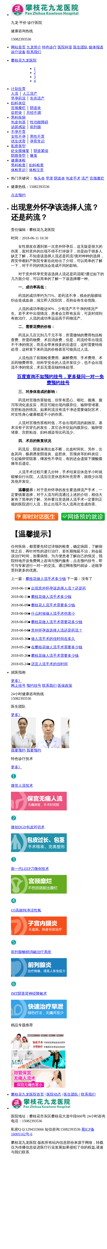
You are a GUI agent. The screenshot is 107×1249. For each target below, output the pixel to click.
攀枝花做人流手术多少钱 (46, 579)
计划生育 (18, 89)
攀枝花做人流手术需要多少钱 (55, 655)
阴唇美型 (18, 155)
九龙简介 (34, 47)
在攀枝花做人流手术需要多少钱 (56, 647)
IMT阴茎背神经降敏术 (29, 993)
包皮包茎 (18, 122)
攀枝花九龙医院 (24, 60)
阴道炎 (35, 108)
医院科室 (65, 47)
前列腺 (35, 127)
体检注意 (36, 170)
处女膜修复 (20, 151)
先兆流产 (37, 98)
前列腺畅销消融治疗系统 (31, 952)
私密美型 (18, 146)
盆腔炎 (16, 113)
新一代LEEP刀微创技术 (30, 869)
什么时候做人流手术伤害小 (53, 613)
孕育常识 (37, 141)
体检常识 (18, 170)
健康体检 (18, 160)
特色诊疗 (49, 47)
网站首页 (18, 47)
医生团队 (80, 47)
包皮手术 (73, 178)
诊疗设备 (18, 52)
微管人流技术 (22, 785)
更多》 (16, 681)
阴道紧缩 (41, 151)
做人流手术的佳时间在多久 (53, 639)
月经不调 (33, 113)
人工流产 (30, 93)
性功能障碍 (39, 122)
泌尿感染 (18, 127)
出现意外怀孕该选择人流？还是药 (58, 588)
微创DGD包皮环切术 (28, 827)
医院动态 (53, 1094)
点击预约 (18, 195)
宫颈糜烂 (18, 108)
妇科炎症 (18, 103)
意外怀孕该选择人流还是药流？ (56, 630)
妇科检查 (36, 165)
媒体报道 (96, 47)
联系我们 (34, 52)
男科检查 (18, 165)
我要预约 (18, 750)
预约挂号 (34, 685)
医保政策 (65, 685)
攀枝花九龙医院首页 (27, 1094)
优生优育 (18, 141)
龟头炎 (39, 178)
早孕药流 (18, 98)
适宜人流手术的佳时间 (49, 664)
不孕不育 (18, 132)
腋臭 (33, 155)
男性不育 (37, 136)
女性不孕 (18, 136)
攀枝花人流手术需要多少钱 (53, 605)
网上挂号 (18, 685)
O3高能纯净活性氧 (26, 910)
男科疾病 (18, 117)
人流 (14, 93)
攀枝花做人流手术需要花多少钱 (56, 622)
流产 (85, 178)
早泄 (49, 178)
